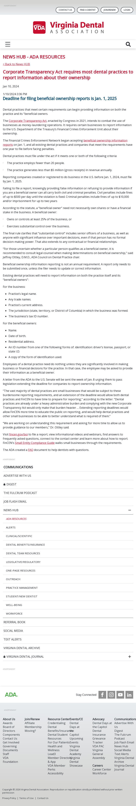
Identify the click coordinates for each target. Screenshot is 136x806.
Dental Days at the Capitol (102, 725)
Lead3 (52, 754)
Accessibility (55, 773)
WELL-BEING (14, 605)
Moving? (30, 731)
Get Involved (11, 742)
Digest (118, 731)
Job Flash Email (124, 742)
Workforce (99, 773)
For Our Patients (59, 742)
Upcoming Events (76, 740)
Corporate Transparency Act (28, 121)
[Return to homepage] (68, 27)
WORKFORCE (14, 613)
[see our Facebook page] (102, 695)
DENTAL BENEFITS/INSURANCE (25, 544)
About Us (9, 719)
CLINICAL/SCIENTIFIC (19, 536)
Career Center (101, 769)
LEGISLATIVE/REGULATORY (23, 562)
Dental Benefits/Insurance (60, 729)
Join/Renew (110, 9)
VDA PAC (98, 746)
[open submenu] (129, 656)
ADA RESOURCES (16, 519)
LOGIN (127, 9)
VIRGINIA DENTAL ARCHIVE (22, 648)
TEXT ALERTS (12, 639)
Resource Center (59, 719)
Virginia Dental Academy (75, 750)
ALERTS (11, 527)
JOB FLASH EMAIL (15, 501)
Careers (97, 766)
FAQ (30, 450)
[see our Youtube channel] (120, 695)
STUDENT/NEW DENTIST (21, 596)
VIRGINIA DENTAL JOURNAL (25, 657)
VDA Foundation (10, 760)
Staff (6, 754)
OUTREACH (13, 579)
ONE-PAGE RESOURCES (20, 570)
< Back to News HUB (16, 64)
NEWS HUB (11, 510)
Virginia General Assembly (98, 754)
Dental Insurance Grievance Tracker (99, 736)
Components (11, 735)
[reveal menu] (8, 44)
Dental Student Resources (58, 736)
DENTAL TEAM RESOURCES (23, 553)
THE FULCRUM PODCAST (20, 493)
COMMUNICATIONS (18, 467)
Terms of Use (26, 798)
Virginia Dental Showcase (76, 762)
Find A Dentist (87, 9)
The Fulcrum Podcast (122, 736)
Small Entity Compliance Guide (35, 443)
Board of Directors (9, 729)
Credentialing (57, 723)
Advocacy (98, 719)
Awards (8, 723)
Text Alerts (121, 754)
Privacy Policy (9, 798)
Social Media (122, 750)
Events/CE (76, 719)
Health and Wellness (55, 748)
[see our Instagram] (111, 695)
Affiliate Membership (33, 725)
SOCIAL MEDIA (13, 631)
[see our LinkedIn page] (129, 695)
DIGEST (12, 484)
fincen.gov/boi (18, 434)
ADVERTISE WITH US (17, 476)
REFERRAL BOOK (14, 622)
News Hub (121, 746)
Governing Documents (10, 748)
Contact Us (65, 9)
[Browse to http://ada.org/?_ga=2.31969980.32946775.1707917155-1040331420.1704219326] (11, 694)
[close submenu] (129, 510)
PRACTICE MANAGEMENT (22, 587)
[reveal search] (128, 44)
